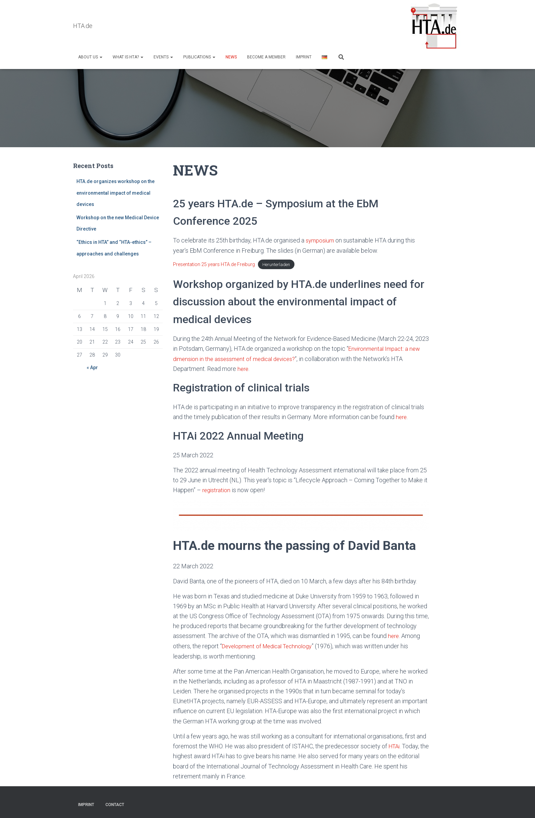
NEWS (231, 57)
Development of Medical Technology (271, 645)
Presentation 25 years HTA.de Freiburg (214, 264)
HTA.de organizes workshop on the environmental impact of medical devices (115, 193)
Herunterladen (276, 264)
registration (217, 489)
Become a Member (266, 57)
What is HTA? (128, 57)
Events (163, 57)
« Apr (92, 368)
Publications (199, 57)
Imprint (304, 57)
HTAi (395, 744)
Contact (114, 803)
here (243, 368)
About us (90, 57)
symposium (321, 240)
